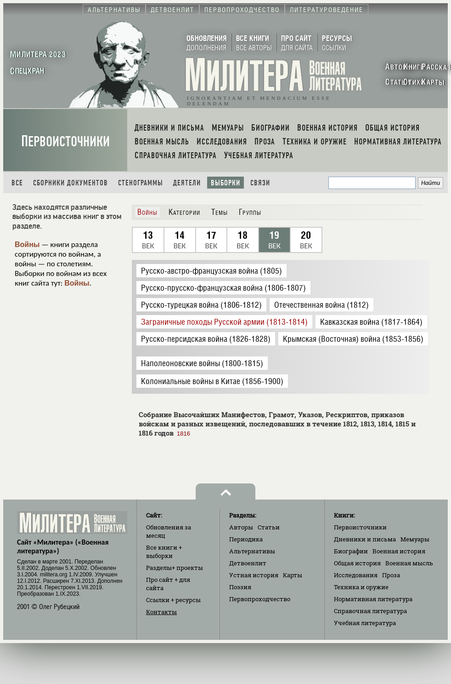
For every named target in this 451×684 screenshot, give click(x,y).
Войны (27, 244)
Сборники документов (70, 183)
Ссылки (173, 600)
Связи (260, 183)
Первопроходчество (259, 599)
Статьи (269, 527)
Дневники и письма (365, 539)
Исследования (356, 575)
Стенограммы (140, 183)
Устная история (253, 575)
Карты (292, 575)
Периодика (246, 539)
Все (17, 183)
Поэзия (240, 587)
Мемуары (414, 539)
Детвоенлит (247, 563)
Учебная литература (365, 623)
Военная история (398, 551)
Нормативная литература (373, 599)
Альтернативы (252, 551)
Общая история (357, 563)
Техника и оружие (361, 587)
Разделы (174, 567)
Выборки (225, 183)
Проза (391, 575)
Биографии (351, 551)
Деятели (187, 183)
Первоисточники (65, 141)
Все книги (164, 551)
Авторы (241, 527)
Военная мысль (409, 563)
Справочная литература (370, 611)
